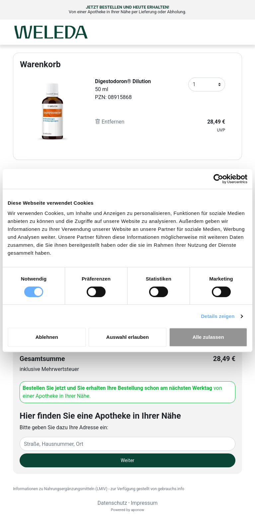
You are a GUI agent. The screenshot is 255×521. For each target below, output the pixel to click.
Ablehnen (47, 337)
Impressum (144, 503)
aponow (137, 510)
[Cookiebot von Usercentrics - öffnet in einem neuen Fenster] (218, 179)
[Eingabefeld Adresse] (127, 444)
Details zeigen (217, 316)
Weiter (127, 460)
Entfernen (110, 122)
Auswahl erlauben (127, 337)
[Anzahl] (206, 84)
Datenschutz (112, 503)
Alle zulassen (208, 337)
